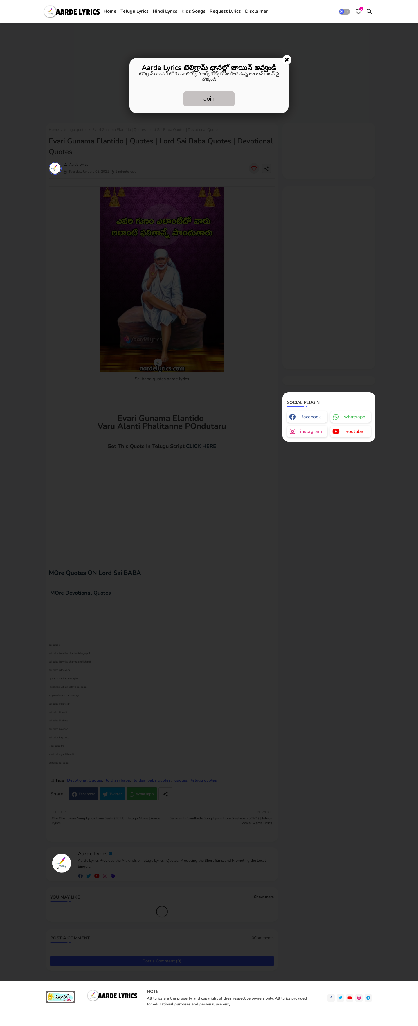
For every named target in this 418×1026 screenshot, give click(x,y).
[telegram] (368, 998)
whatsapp (354, 417)
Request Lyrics (225, 11)
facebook (311, 417)
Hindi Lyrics (165, 11)
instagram (311, 431)
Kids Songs (193, 11)
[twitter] (340, 998)
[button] (344, 12)
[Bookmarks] (358, 12)
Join (209, 98)
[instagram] (359, 998)
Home (110, 11)
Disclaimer (256, 11)
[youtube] (349, 998)
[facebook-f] (331, 998)
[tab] (110, 11)
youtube (354, 431)
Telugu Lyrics (134, 11)
